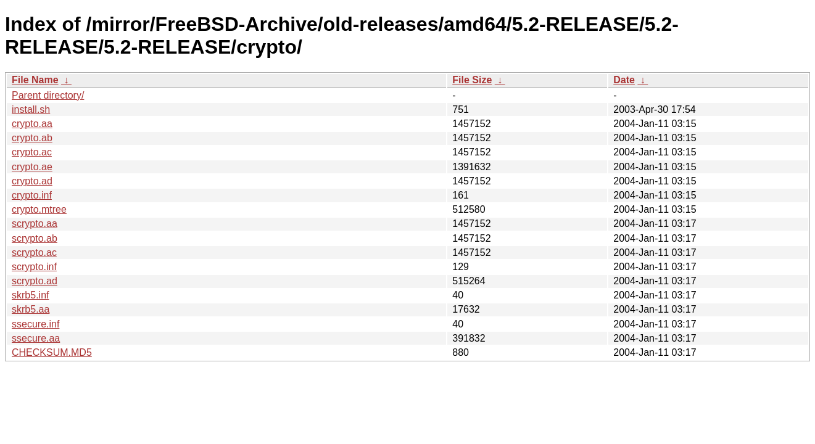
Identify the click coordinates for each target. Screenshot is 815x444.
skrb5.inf (30, 295)
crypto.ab (32, 138)
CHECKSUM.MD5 (52, 352)
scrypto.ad (34, 281)
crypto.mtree (39, 209)
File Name (35, 80)
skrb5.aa (30, 309)
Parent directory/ (48, 95)
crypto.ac (32, 152)
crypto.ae (32, 167)
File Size (472, 80)
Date (624, 80)
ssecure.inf (35, 324)
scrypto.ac (34, 252)
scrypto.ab (34, 238)
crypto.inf (32, 195)
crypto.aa (32, 123)
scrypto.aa (34, 223)
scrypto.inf (34, 266)
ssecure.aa (36, 338)
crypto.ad (32, 181)
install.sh (31, 109)
